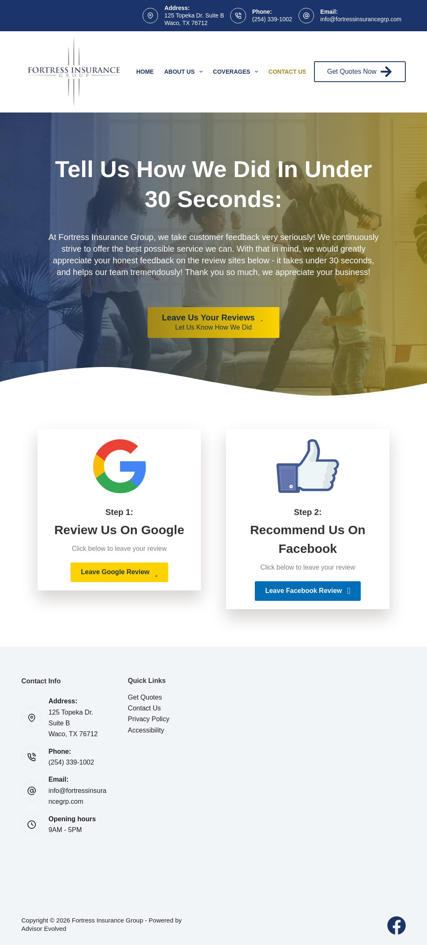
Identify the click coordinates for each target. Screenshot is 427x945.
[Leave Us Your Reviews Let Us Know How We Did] (213, 322)
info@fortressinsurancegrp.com (361, 19)
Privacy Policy (149, 718)
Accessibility (146, 730)
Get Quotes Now (359, 71)
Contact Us (293, 72)
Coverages (237, 72)
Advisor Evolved (43, 928)
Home (145, 71)
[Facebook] (396, 925)
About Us (185, 72)
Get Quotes (145, 697)
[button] (119, 572)
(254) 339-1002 (272, 19)
